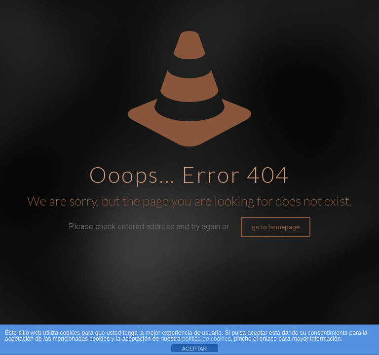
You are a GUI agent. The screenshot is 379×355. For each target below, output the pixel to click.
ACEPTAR (194, 349)
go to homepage (276, 227)
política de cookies (206, 338)
